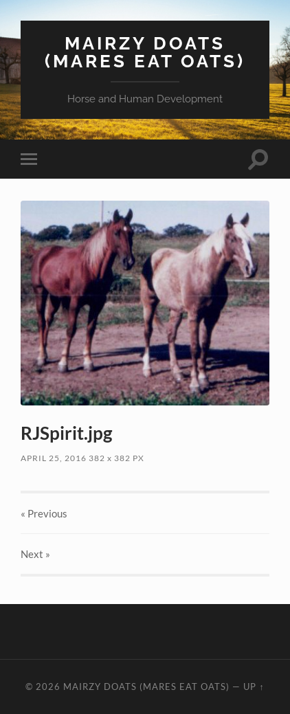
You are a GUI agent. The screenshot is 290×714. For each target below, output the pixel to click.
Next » (35, 554)
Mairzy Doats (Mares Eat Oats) (145, 51)
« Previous (44, 513)
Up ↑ (253, 686)
